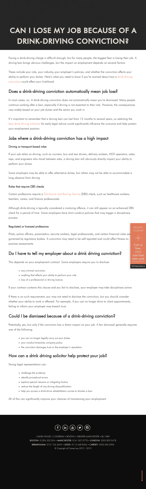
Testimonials (138, 266)
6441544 (138, 255)
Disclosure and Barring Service (62, 194)
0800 (138, 252)
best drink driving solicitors (24, 123)
